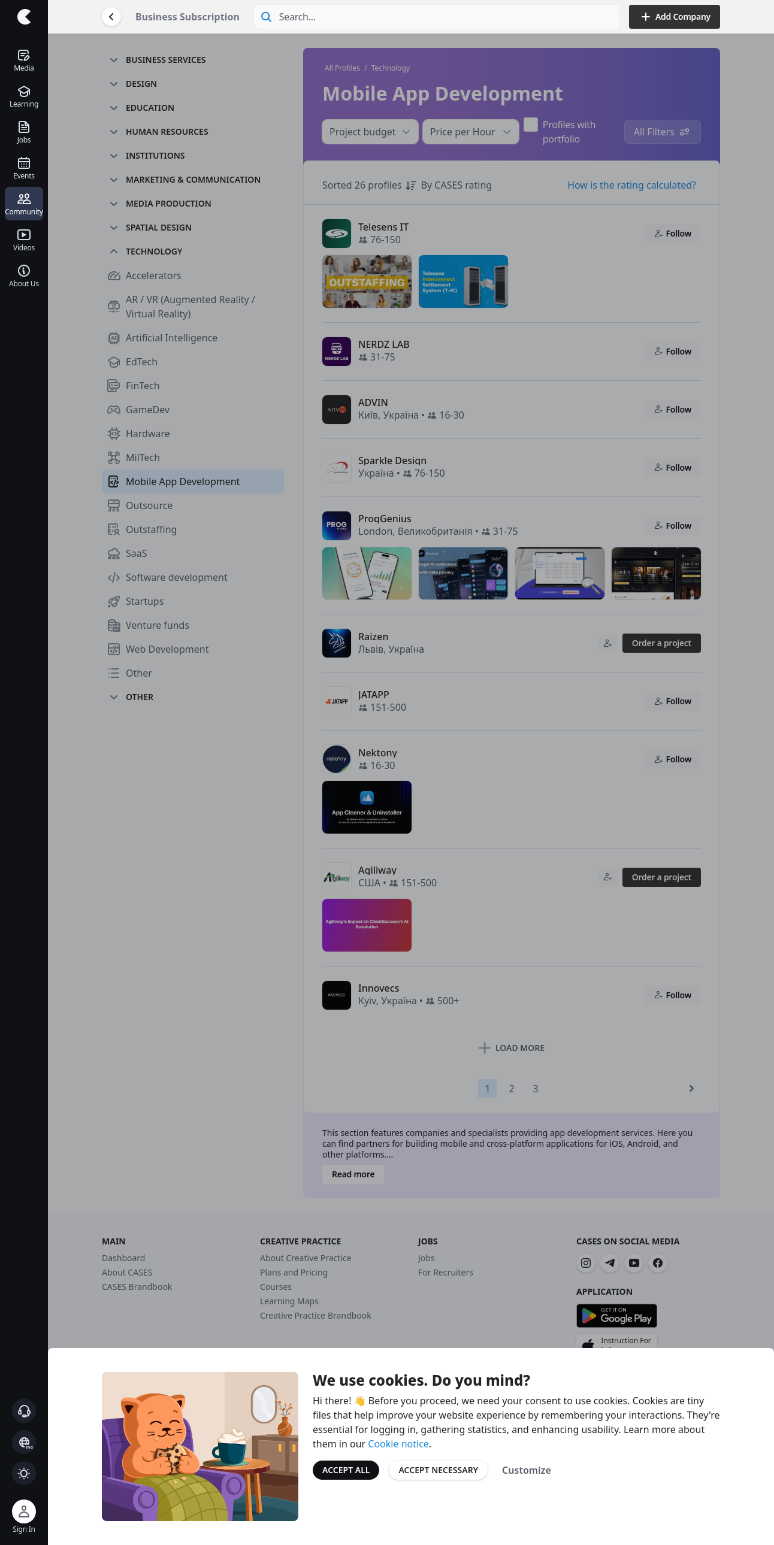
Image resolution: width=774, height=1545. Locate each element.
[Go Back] (111, 16)
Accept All (346, 1470)
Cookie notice (398, 1443)
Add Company (674, 17)
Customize (526, 1470)
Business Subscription (187, 16)
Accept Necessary (438, 1470)
